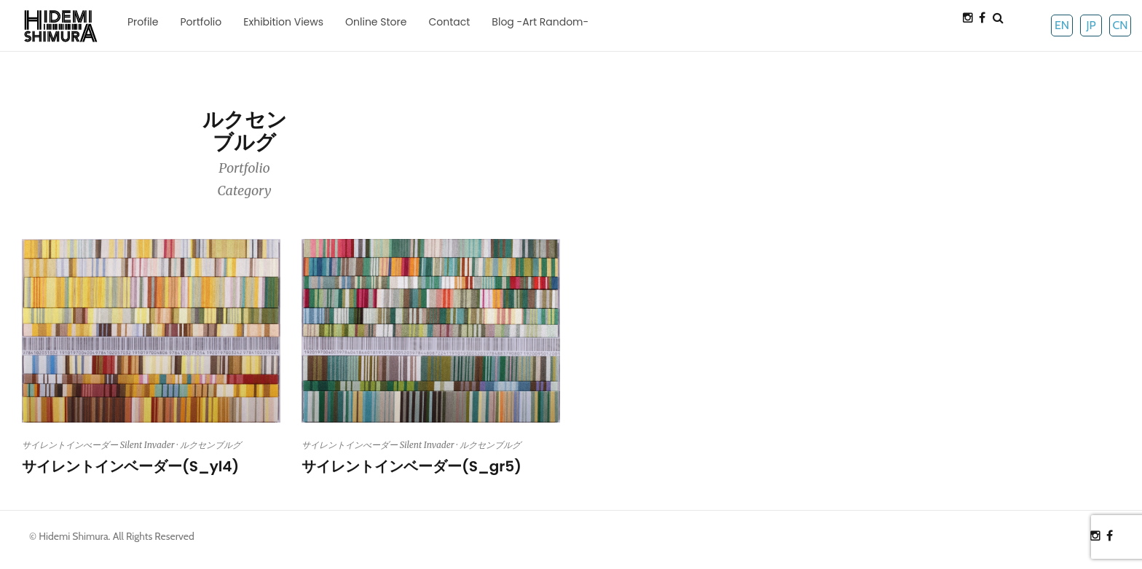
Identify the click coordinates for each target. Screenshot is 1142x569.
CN (1119, 25)
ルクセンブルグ (210, 444)
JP (1090, 25)
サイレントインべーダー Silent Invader (98, 444)
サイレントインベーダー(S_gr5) (411, 466)
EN (1062, 25)
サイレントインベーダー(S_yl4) (130, 466)
